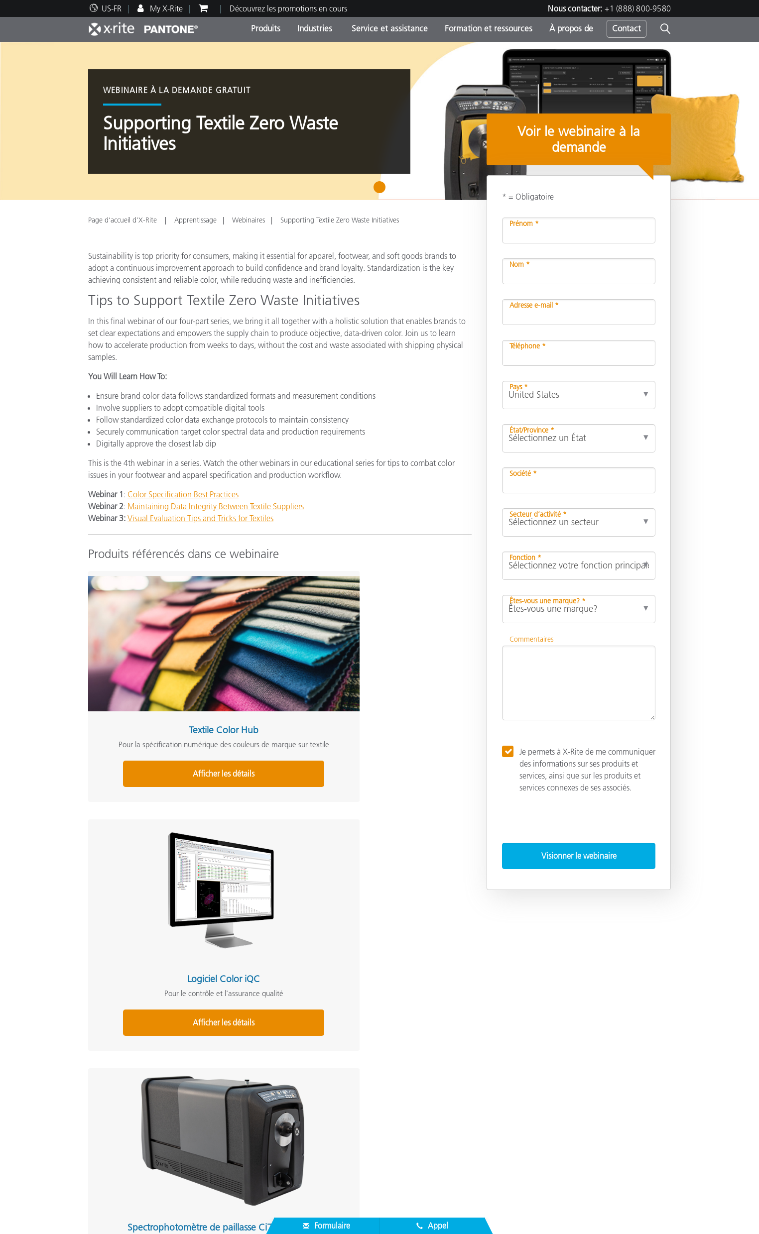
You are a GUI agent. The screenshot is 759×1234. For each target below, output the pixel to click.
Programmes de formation (331, 1118)
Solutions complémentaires (538, 1018)
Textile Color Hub (147, 654)
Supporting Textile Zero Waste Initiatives (339, 220)
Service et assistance (388, 28)
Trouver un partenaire (124, 1095)
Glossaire (502, 1046)
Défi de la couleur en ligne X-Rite (542, 1034)
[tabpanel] (379, 121)
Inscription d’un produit (128, 1142)
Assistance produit (119, 1107)
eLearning (304, 1142)
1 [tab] (382, 190)
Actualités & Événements (129, 1058)
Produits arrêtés (114, 1154)
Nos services (108, 1130)
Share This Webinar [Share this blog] (121, 936)
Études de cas (310, 1130)
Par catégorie (309, 1046)
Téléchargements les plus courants (145, 1118)
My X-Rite (165, 8)
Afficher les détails (147, 721)
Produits (265, 28)
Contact (626, 28)
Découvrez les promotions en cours (288, 8)
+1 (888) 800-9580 (638, 8)
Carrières (103, 1034)
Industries (314, 28)
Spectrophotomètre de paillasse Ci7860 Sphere (401, 659)
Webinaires (248, 220)
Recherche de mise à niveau (333, 1070)
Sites (96, 1046)
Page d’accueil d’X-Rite (123, 220)
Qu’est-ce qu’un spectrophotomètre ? (550, 1070)
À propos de (571, 28)
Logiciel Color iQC (274, 654)
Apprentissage (195, 220)
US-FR (112, 8)
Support (302, 1091)
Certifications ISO (117, 1166)
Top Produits (308, 1034)
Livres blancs (308, 1154)
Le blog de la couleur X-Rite (533, 1058)
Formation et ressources (488, 28)
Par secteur (305, 1058)
